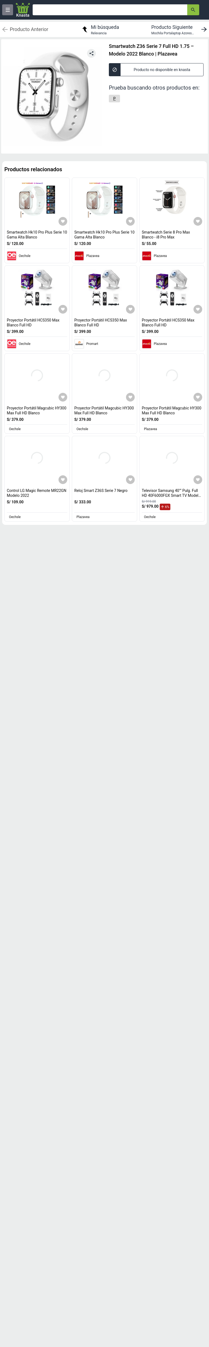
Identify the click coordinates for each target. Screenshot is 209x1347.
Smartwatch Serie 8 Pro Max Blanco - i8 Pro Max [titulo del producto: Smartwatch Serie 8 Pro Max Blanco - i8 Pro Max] (166, 234)
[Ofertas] (110, 9)
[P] (114, 98)
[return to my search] (100, 29)
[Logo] (22, 9)
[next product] (180, 29)
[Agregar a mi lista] (63, 221)
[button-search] (193, 9)
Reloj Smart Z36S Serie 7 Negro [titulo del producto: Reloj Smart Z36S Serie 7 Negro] (101, 490)
